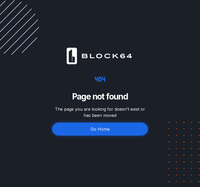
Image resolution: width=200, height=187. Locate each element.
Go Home (100, 129)
